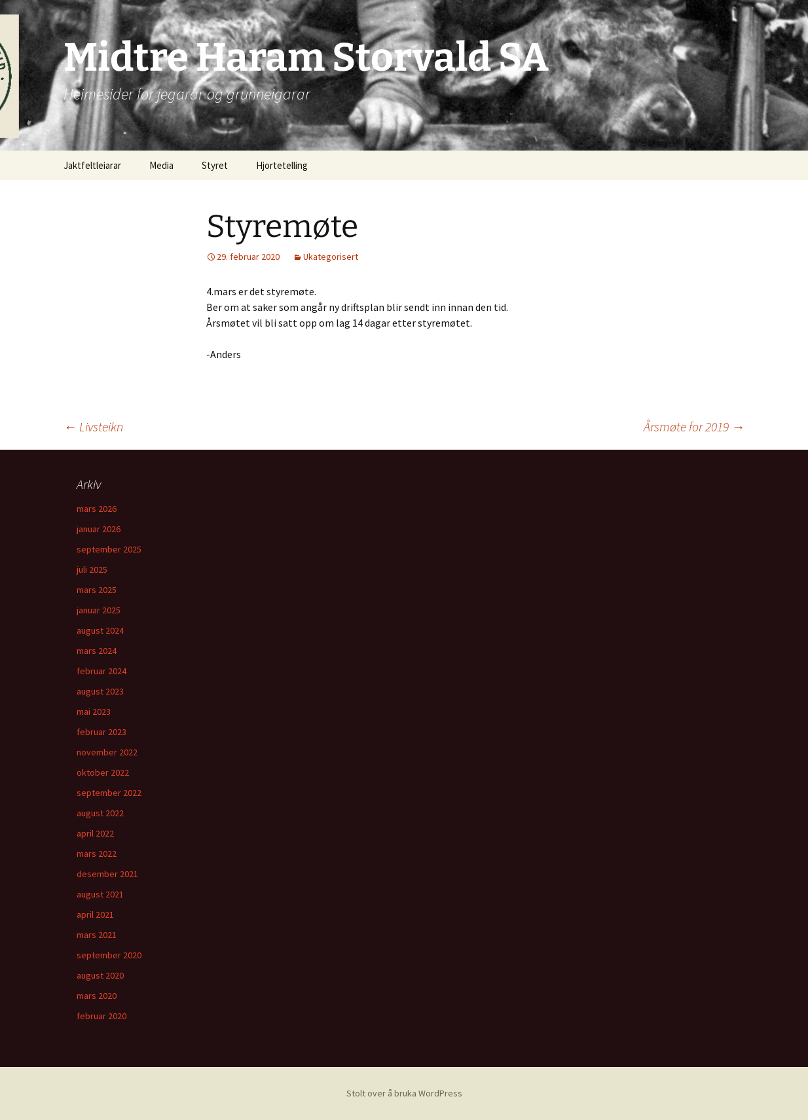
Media (161, 165)
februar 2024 (101, 671)
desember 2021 (107, 874)
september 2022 (109, 793)
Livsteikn (93, 426)
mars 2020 (97, 996)
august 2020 (100, 975)
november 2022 (107, 752)
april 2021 (95, 914)
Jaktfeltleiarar (92, 165)
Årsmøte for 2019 (694, 426)
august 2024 (100, 630)
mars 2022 (97, 853)
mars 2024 (97, 651)
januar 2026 (98, 529)
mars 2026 (97, 509)
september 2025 (109, 549)
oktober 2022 (103, 772)
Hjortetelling (282, 165)
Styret (215, 165)
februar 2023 (101, 732)
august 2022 (100, 813)
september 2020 (109, 955)
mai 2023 (94, 711)
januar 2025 (98, 610)
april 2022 (95, 833)
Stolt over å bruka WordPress (404, 1093)
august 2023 (100, 691)
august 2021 (100, 894)
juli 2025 (92, 569)
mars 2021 (97, 935)
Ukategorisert (330, 256)
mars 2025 (97, 590)
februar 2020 (101, 1016)
